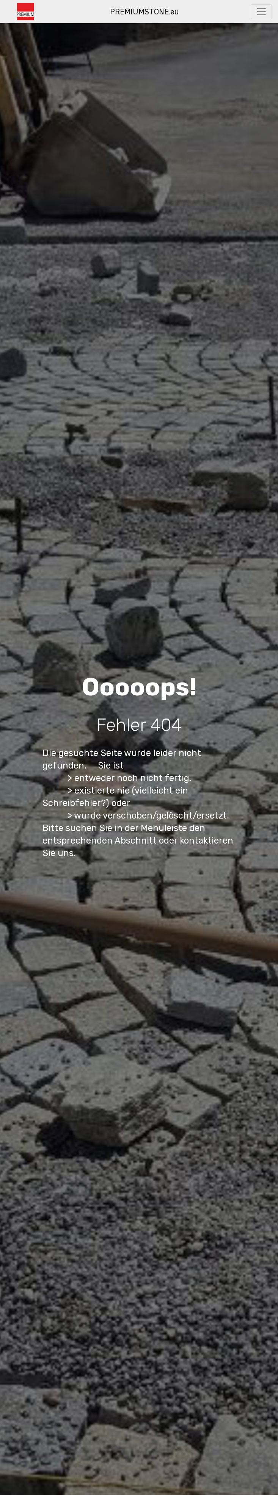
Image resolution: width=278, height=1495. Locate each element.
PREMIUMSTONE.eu (144, 11)
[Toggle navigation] (261, 11)
